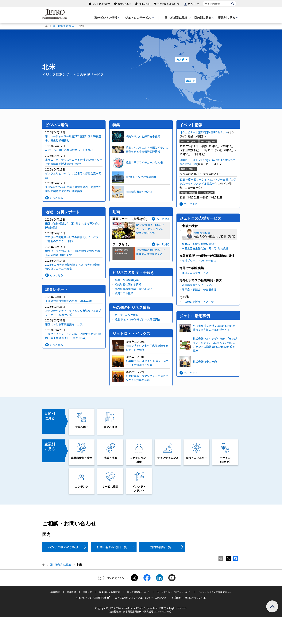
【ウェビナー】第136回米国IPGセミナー (204, 132)
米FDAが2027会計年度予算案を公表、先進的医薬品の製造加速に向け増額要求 (73, 189)
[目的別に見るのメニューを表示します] (204, 18)
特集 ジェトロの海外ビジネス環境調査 (137, 319)
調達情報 (71, 592)
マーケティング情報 (126, 315)
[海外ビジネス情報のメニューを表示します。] (106, 18)
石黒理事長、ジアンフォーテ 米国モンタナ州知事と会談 (147, 378)
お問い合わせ (124, 4)
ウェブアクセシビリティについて (173, 592)
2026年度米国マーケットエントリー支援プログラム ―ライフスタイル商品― (208, 181)
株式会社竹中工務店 (205, 362)
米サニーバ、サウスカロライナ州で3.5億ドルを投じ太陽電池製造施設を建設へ (73, 162)
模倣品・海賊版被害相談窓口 (199, 244)
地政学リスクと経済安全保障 (143, 136)
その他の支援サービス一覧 (198, 302)
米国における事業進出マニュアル (65, 324)
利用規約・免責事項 (109, 592)
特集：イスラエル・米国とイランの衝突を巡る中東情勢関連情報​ (147, 149)
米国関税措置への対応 (139, 192)
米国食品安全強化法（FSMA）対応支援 (205, 248)
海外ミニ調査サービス (195, 273)
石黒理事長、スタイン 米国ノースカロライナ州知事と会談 (147, 363)
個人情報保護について (138, 592)
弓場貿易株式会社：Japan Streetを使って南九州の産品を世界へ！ (214, 328)
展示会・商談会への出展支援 (199, 289)
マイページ (193, 4)
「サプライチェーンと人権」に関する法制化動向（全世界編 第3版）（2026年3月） (73, 336)
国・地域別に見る (63, 26)
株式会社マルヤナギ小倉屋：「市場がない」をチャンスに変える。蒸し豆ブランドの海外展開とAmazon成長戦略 (215, 344)
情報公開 (87, 592)
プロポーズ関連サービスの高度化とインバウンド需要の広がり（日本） (73, 239)
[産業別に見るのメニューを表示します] (227, 18)
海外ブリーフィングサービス (199, 260)
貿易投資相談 (202, 233)
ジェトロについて (101, 4)
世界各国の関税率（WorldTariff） (135, 289)
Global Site (144, 4)
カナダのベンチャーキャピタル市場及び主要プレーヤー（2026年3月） (73, 312)
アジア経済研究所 (168, 4)
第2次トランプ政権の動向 (141, 177)
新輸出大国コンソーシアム (198, 285)
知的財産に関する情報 (128, 284)
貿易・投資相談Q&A (127, 280)
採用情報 (55, 592)
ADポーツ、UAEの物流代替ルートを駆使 (69, 150)
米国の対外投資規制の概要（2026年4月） (70, 301)
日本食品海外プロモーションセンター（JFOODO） (141, 597)
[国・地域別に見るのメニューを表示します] (177, 18)
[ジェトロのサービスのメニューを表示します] (139, 18)
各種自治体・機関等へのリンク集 (189, 597)
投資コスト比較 (124, 293)
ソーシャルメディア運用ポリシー (215, 592)
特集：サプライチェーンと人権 (144, 162)
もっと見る (56, 198)
